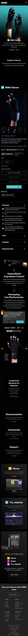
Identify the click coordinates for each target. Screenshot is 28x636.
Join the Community (14, 438)
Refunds (14, 630)
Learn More (11, 49)
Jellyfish (17, 614)
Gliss (6, 604)
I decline (12, 321)
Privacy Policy (14, 632)
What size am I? (4, 165)
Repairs (17, 604)
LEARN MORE (14, 476)
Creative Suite (19, 619)
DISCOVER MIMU (14, 396)
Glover (16, 468)
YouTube (7, 619)
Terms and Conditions (14, 628)
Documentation (8, 195)
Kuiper (16, 615)
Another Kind (17, 634)
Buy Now (17, 49)
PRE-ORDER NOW (14, 187)
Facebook (7, 614)
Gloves (6, 601)
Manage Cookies (19, 608)
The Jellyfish (16, 502)
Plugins (7, 606)
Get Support (14, 455)
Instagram (7, 615)
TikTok (6, 620)
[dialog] (14, 317)
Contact (17, 601)
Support (17, 606)
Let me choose (7, 318)
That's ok (20, 321)
